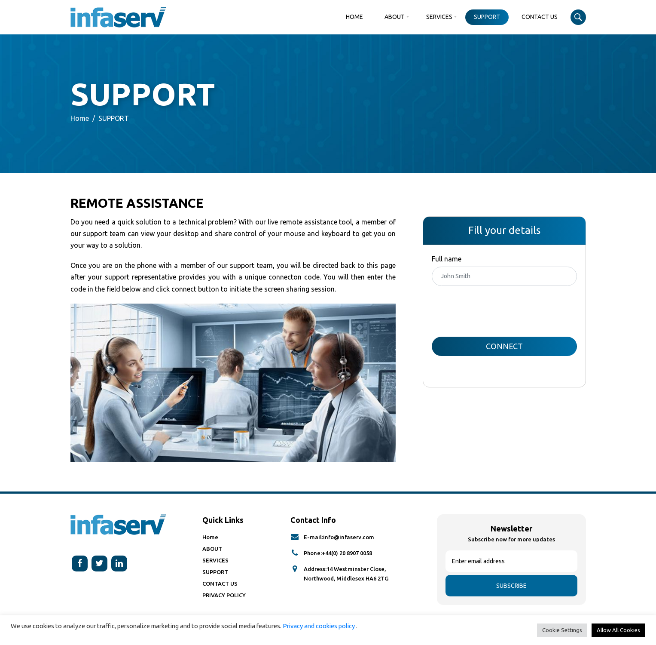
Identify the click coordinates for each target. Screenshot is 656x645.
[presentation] (497, 311)
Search (578, 17)
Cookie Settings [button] (562, 630)
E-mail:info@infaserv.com (339, 537)
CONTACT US (540, 16)
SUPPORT (487, 16)
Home (354, 16)
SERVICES (439, 16)
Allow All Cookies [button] (618, 630)
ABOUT (394, 16)
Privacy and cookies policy (319, 626)
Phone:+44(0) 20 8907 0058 (338, 553)
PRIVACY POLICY (224, 595)
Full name (446, 259)
